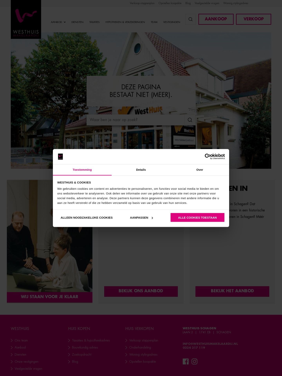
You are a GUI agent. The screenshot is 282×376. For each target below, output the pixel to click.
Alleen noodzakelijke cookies (87, 217)
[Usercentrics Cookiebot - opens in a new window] (208, 157)
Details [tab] (141, 169)
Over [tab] (199, 169)
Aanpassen (141, 217)
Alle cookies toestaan (197, 217)
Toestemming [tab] (82, 169)
